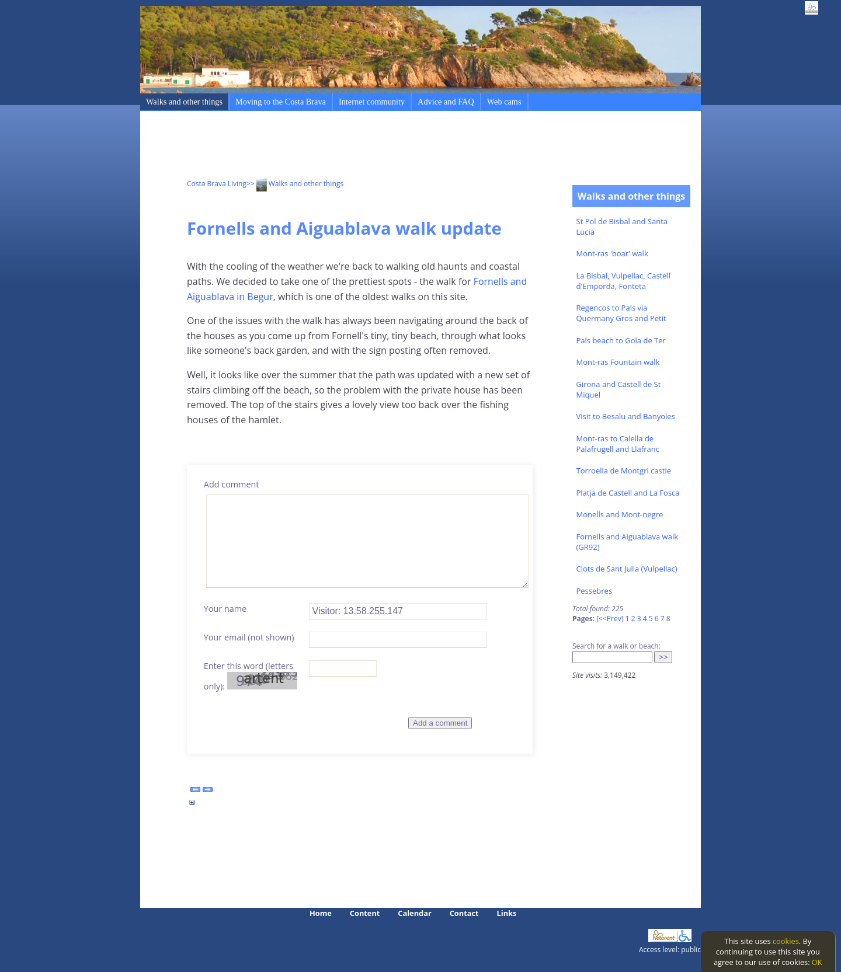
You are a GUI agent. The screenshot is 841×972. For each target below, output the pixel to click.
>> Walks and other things (294, 184)
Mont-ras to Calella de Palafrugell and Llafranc (617, 443)
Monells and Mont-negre (619, 514)
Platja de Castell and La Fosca (628, 492)
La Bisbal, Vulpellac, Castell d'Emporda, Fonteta (623, 280)
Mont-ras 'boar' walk (612, 253)
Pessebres (594, 591)
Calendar (414, 913)
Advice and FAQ (446, 101)
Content (365, 913)
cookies (786, 941)
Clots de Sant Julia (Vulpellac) (626, 568)
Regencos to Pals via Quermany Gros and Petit (621, 312)
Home (321, 913)
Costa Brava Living (216, 184)
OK (817, 962)
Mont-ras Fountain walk (618, 362)
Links (507, 913)
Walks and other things (184, 101)
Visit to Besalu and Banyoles (625, 416)
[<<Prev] (609, 618)
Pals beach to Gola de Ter (621, 340)
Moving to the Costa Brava (280, 101)
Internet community (372, 101)
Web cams (504, 101)
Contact (464, 913)
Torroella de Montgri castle (624, 470)
